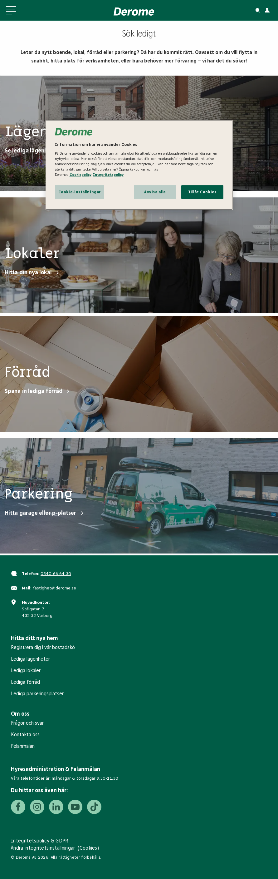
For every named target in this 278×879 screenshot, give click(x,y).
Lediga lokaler (26, 670)
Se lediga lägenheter (32, 150)
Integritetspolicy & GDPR (39, 841)
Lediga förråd (25, 682)
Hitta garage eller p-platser (40, 512)
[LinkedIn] (56, 806)
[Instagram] (37, 806)
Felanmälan (23, 746)
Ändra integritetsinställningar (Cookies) (55, 848)
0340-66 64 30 (56, 573)
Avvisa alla (155, 192)
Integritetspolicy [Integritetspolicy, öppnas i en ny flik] (108, 174)
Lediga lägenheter (30, 659)
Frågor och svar (27, 723)
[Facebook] (18, 806)
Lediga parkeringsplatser (37, 694)
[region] (139, 165)
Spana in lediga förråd (33, 391)
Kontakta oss (25, 734)
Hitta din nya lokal (28, 272)
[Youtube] (75, 806)
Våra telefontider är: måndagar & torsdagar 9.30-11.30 (64, 778)
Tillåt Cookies (202, 192)
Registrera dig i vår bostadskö (43, 647)
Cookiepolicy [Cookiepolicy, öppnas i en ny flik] (80, 174)
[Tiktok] (94, 806)
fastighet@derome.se (54, 588)
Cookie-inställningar (79, 192)
